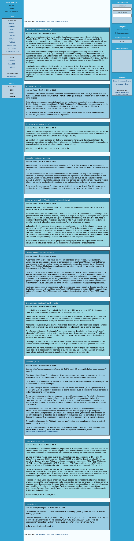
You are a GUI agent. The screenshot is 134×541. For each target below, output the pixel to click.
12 (61, 21)
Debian (11, 23)
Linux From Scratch (11, 51)
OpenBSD (11, 64)
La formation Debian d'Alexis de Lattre (122, 93)
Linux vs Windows (122, 84)
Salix (12, 29)
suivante (65, 21)
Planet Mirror (11, 76)
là (52, 526)
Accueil (11, 5)
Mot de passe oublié (122, 33)
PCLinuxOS (12, 48)
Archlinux (12, 36)
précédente (40, 21)
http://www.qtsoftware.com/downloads (42, 431)
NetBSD (12, 67)
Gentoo (11, 33)
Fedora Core (11, 45)
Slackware (12, 26)
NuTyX (11, 39)
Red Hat (12, 42)
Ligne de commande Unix (122, 81)
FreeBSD (12, 61)
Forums (11, 9)
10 (57, 21)
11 (59, 21)
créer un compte (122, 30)
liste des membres (11, 12)
